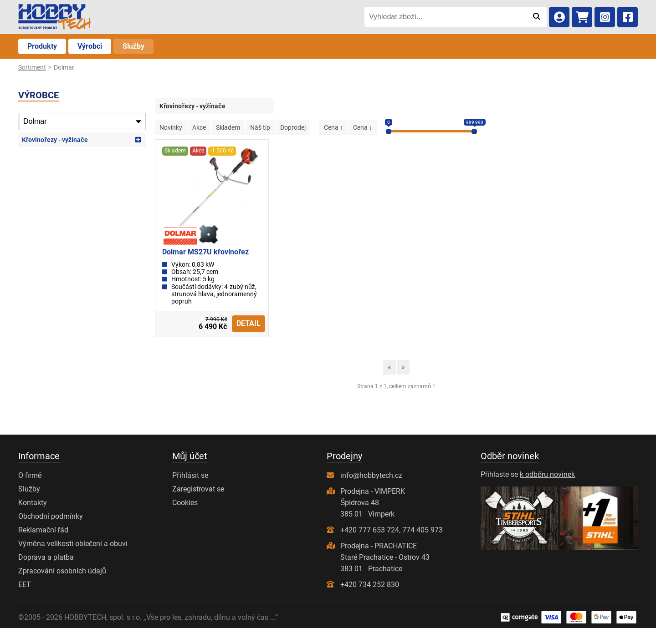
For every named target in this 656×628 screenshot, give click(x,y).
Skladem (228, 127)
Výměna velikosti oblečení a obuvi (73, 543)
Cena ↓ (362, 127)
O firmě (30, 475)
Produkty (42, 46)
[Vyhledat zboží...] (445, 16)
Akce (199, 127)
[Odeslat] (536, 16)
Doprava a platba (46, 557)
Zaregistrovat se (198, 489)
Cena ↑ (333, 127)
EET (24, 584)
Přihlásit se (190, 475)
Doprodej (293, 127)
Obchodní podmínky (50, 516)
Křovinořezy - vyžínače (55, 139)
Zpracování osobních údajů (62, 571)
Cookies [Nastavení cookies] (185, 502)
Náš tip (260, 127)
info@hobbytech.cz (371, 475)
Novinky (170, 127)
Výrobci (89, 46)
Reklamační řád (43, 530)
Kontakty (32, 502)
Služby (133, 46)
